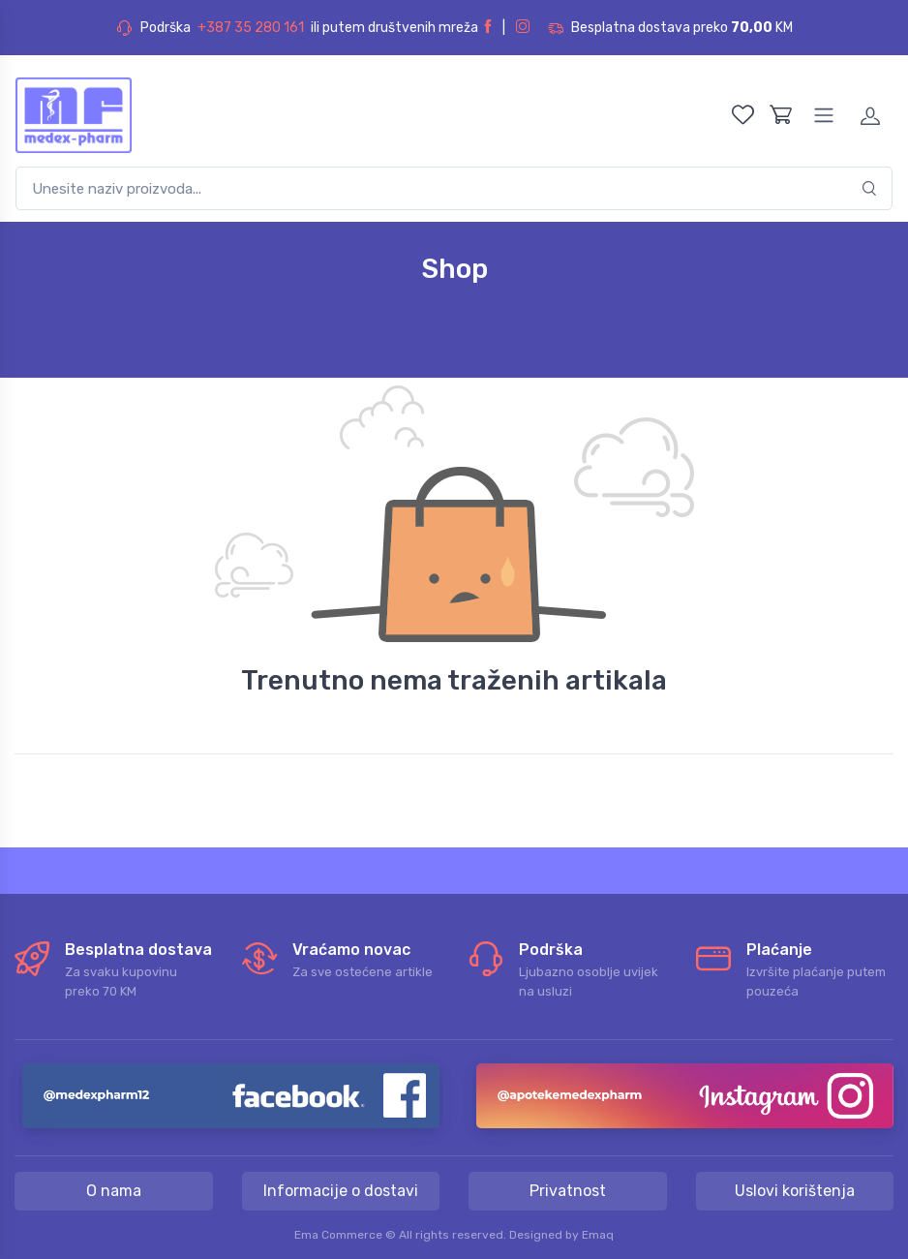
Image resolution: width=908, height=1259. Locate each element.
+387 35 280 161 (250, 27)
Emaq (598, 1235)
